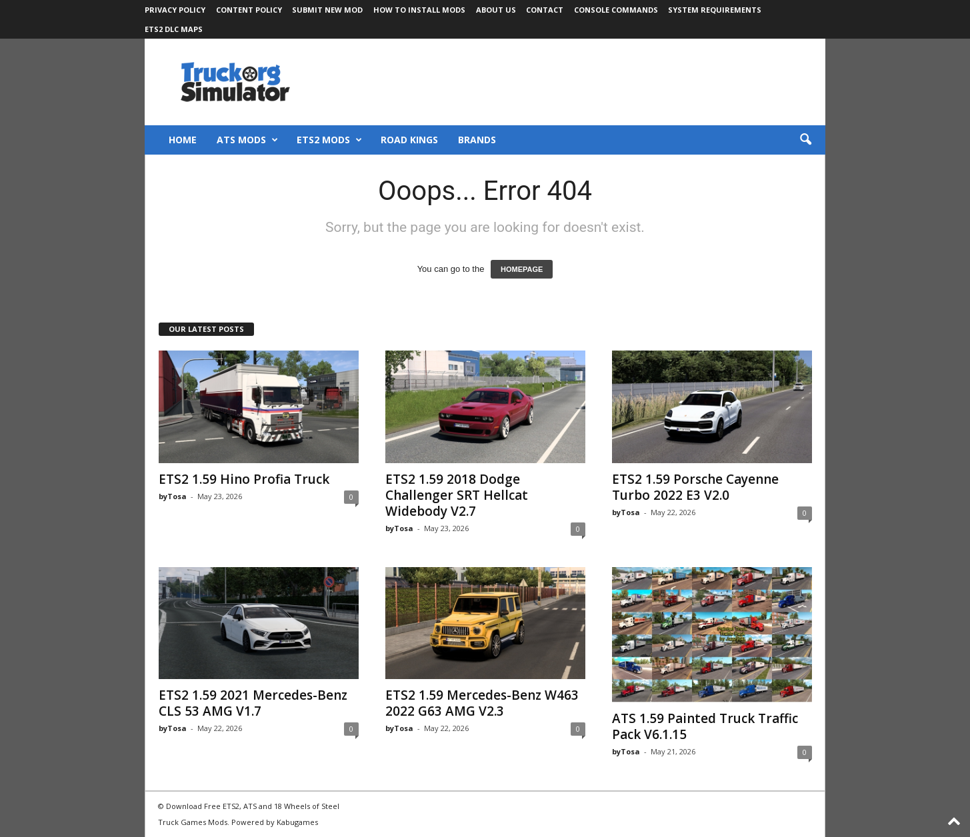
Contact (544, 10)
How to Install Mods (419, 10)
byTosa (173, 496)
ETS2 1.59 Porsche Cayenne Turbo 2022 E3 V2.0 (695, 487)
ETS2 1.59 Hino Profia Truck (244, 479)
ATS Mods (247, 140)
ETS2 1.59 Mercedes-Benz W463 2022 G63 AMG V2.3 (482, 703)
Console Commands (616, 10)
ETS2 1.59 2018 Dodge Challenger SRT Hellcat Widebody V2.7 (456, 495)
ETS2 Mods (329, 140)
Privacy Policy (175, 10)
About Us (496, 10)
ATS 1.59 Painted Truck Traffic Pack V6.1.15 (705, 726)
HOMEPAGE (522, 269)
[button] (805, 140)
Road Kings (409, 139)
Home (183, 139)
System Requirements (714, 10)
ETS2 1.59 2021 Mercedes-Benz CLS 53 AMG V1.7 (253, 703)
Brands (477, 139)
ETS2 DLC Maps (174, 29)
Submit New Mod (327, 10)
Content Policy (249, 10)
